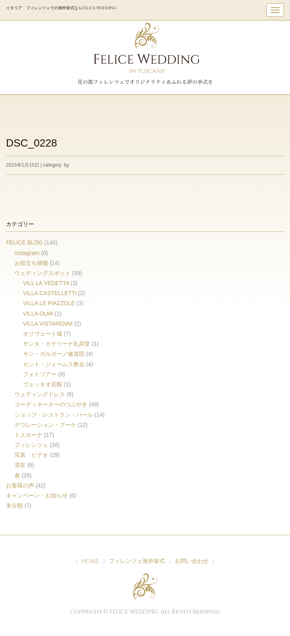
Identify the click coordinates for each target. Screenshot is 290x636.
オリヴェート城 (42, 333)
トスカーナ (28, 435)
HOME (90, 561)
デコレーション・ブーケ (45, 425)
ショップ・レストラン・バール (53, 415)
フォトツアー (40, 374)
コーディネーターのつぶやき (50, 404)
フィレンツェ (31, 445)
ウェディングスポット (42, 273)
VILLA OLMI (38, 313)
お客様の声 (20, 485)
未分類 (14, 505)
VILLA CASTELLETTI (50, 293)
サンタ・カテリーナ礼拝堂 (56, 343)
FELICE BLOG (24, 242)
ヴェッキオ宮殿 (42, 384)
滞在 (20, 465)
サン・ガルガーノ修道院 (54, 354)
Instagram (26, 253)
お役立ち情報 (31, 263)
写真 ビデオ (31, 455)
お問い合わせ (192, 561)
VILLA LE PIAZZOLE (49, 303)
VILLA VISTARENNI (48, 323)
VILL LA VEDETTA (46, 283)
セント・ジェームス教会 (54, 364)
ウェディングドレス (39, 394)
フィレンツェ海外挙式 (137, 561)
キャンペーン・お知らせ (37, 495)
